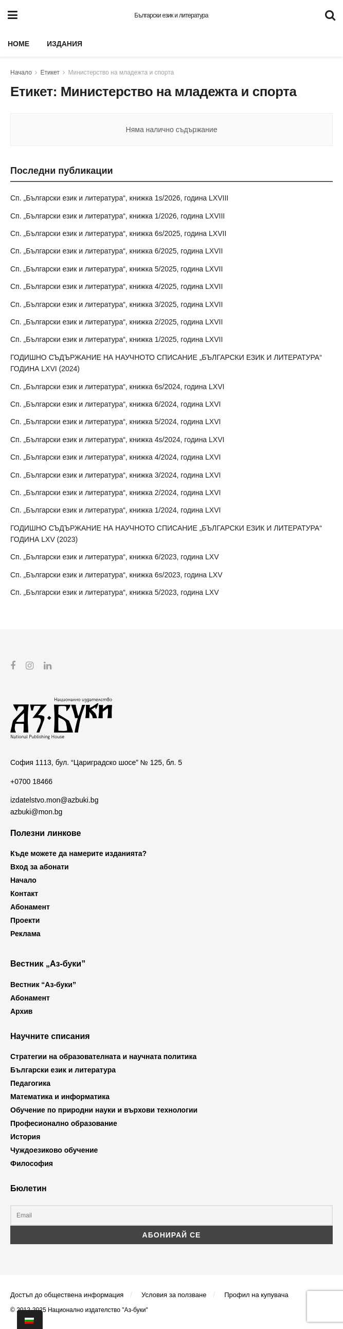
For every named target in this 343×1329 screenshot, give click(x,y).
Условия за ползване (173, 1294)
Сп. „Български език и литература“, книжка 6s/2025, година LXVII (118, 233)
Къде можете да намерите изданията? (78, 853)
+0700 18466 (31, 781)
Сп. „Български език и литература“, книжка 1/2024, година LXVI (115, 510)
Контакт (24, 893)
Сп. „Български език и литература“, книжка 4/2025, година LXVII (116, 286)
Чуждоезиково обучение (54, 1150)
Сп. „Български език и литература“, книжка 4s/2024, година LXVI (117, 439)
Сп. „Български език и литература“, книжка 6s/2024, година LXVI (117, 387)
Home (18, 44)
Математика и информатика (60, 1097)
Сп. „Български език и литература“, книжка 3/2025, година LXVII (116, 304)
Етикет (50, 72)
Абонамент (30, 907)
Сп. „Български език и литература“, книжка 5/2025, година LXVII (116, 269)
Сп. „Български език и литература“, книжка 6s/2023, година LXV (116, 575)
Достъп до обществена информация (66, 1294)
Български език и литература (171, 15)
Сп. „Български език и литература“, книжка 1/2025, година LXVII (116, 339)
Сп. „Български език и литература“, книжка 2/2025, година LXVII (116, 322)
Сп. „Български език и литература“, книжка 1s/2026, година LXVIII (119, 198)
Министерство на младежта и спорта (121, 72)
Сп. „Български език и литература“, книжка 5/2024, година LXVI (115, 421)
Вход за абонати (39, 867)
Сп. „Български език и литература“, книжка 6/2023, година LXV (114, 557)
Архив (21, 1011)
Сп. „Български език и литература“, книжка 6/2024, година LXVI (115, 404)
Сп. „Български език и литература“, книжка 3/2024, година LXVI (115, 475)
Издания (64, 44)
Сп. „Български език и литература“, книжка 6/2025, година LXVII (116, 251)
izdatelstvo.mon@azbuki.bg (54, 800)
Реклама (25, 934)
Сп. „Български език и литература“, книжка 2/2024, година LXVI (115, 492)
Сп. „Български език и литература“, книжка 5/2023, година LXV (114, 592)
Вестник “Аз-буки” (43, 984)
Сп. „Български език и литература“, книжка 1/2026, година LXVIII (117, 216)
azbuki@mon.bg (36, 811)
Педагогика (30, 1083)
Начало (21, 72)
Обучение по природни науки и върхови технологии (103, 1110)
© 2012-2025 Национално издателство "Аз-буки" (79, 1310)
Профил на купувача (256, 1294)
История (25, 1137)
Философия (31, 1163)
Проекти (25, 920)
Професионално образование (63, 1123)
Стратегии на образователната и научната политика (103, 1056)
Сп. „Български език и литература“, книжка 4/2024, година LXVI (115, 457)
